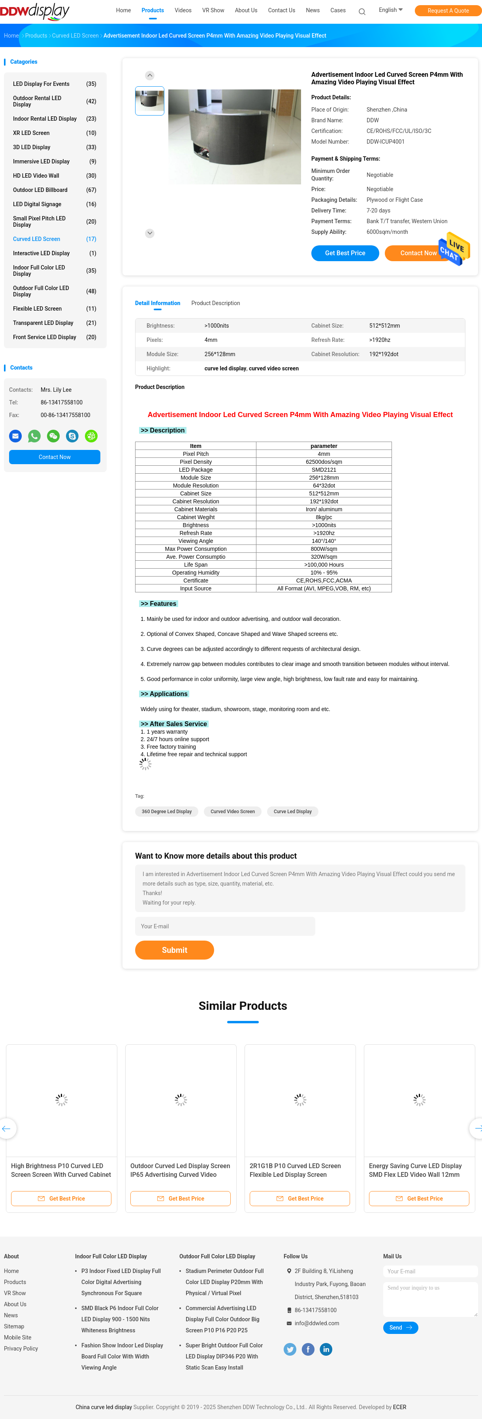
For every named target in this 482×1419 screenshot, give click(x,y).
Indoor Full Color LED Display (54, 270)
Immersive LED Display (54, 161)
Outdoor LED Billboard (54, 190)
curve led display (293, 811)
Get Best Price (345, 253)
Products (15, 1282)
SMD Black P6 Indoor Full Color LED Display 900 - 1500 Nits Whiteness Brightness (119, 1319)
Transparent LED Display (54, 323)
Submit (174, 950)
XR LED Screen (54, 133)
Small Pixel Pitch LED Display (54, 221)
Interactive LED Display (54, 253)
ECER (400, 1407)
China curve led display (103, 1407)
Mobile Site (18, 1337)
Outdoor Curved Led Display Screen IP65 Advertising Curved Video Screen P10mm (180, 1174)
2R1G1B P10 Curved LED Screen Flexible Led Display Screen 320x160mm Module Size (295, 1174)
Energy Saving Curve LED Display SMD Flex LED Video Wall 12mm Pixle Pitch (415, 1174)
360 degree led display (167, 811)
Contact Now (55, 457)
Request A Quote (448, 11)
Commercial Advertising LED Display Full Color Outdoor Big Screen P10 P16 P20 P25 (223, 1319)
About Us (15, 1304)
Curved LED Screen (54, 239)
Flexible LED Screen (54, 309)
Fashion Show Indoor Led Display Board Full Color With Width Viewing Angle (122, 1356)
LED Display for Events (54, 84)
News (11, 1315)
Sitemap (14, 1326)
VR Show (15, 1293)
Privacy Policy (21, 1348)
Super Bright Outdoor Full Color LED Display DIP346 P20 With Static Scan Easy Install (224, 1356)
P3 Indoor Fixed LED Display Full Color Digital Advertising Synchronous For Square (121, 1282)
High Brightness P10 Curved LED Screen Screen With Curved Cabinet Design (61, 1174)
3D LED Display (54, 147)
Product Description (215, 303)
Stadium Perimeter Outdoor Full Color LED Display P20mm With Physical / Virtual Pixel (225, 1282)
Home (11, 1271)
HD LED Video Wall (54, 176)
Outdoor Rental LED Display (54, 101)
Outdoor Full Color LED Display (54, 291)
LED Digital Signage (54, 204)
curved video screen (233, 811)
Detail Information (157, 303)
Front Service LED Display (54, 337)
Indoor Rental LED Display (54, 119)
